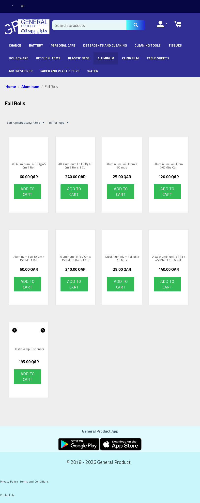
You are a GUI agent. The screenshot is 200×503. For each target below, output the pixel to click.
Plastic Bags (79, 58)
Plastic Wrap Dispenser (29, 349)
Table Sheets (158, 58)
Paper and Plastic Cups (59, 71)
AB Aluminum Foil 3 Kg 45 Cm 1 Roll (29, 165)
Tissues (175, 45)
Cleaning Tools (148, 45)
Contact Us (7, 495)
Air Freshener (20, 71)
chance (15, 45)
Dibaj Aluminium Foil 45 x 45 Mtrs (122, 258)
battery (36, 45)
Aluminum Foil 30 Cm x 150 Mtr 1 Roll (29, 258)
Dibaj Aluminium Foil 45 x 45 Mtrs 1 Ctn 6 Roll (168, 258)
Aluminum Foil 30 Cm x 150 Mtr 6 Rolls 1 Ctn (75, 258)
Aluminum (105, 58)
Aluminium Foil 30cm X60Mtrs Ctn (168, 165)
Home (10, 86)
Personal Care (63, 45)
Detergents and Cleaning (105, 45)
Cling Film (130, 58)
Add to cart (27, 191)
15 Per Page (58, 122)
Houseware (18, 58)
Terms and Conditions (34, 481)
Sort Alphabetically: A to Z (25, 122)
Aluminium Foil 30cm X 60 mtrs (122, 165)
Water (92, 71)
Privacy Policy (9, 481)
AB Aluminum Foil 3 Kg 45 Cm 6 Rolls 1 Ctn (75, 165)
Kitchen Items (48, 58)
